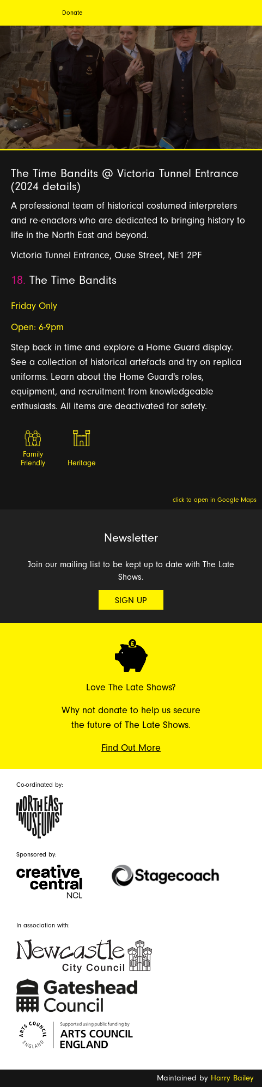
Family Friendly (33, 459)
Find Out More (131, 748)
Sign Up (131, 600)
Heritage (82, 463)
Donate (72, 12)
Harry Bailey (232, 1078)
